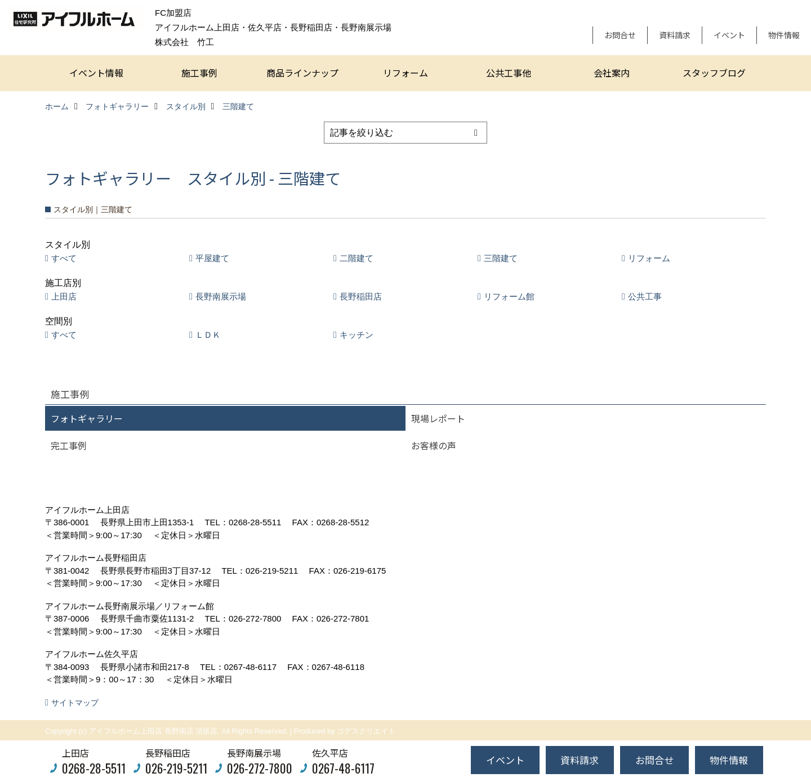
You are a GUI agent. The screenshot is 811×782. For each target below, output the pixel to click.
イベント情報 (96, 72)
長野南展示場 (220, 296)
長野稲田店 (361, 296)
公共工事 (645, 296)
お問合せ (620, 35)
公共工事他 (508, 72)
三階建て (501, 258)
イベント (729, 35)
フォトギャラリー (87, 418)
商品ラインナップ (302, 72)
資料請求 (674, 35)
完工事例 (69, 445)
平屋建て (212, 258)
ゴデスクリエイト (366, 731)
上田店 (64, 296)
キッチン (356, 334)
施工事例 (199, 72)
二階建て (356, 258)
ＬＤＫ (208, 334)
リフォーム (405, 72)
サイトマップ (75, 702)
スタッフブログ (714, 72)
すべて (64, 258)
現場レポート (438, 418)
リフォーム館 (509, 296)
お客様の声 (433, 445)
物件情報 (784, 35)
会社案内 (612, 72)
